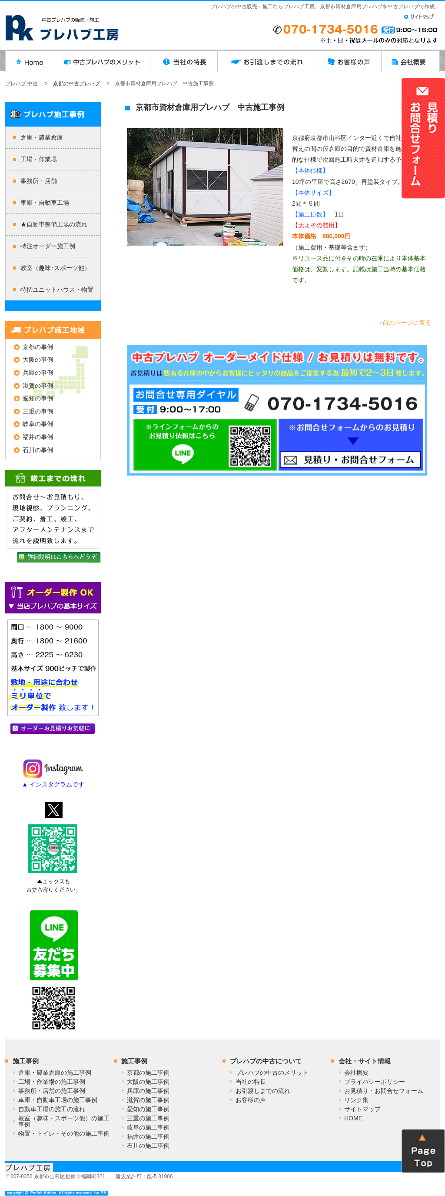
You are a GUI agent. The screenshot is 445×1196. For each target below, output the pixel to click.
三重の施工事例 (148, 1118)
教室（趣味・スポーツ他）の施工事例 (64, 1121)
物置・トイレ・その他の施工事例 (64, 1133)
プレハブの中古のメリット (272, 1072)
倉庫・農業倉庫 (41, 137)
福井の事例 (38, 436)
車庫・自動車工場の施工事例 (57, 1099)
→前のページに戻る (403, 322)
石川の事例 (38, 449)
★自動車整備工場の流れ (53, 224)
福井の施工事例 (148, 1136)
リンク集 (356, 1099)
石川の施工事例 (148, 1145)
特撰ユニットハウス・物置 (56, 289)
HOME (353, 1118)
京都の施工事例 (148, 1072)
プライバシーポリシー (374, 1081)
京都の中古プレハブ (76, 83)
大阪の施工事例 (148, 1081)
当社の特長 (251, 1081)
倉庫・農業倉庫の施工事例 (54, 1072)
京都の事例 (38, 346)
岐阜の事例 (38, 423)
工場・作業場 (38, 159)
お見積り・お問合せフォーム (383, 1090)
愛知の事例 (38, 398)
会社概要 (356, 1072)
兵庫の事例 (38, 372)
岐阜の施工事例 (148, 1127)
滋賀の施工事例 (148, 1099)
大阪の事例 (38, 359)
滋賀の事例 (38, 385)
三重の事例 (38, 411)
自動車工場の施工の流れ (51, 1109)
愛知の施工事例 (148, 1109)
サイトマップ (362, 1109)
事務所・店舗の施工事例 (51, 1090)
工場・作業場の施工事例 (51, 1081)
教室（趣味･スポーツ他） (55, 267)
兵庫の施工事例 (148, 1090)
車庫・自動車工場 (44, 202)
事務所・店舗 (38, 180)
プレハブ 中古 (21, 83)
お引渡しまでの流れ (263, 1090)
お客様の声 (251, 1099)
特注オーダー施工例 (47, 246)
